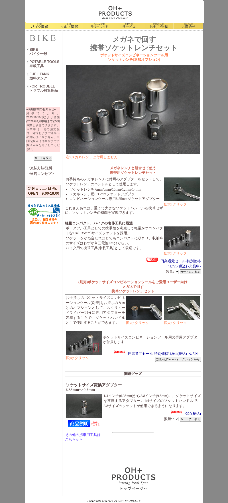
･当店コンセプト (41, 174)
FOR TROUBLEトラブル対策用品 (43, 88)
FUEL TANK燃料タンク (39, 76)
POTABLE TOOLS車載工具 (44, 64)
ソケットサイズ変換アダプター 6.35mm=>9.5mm (94, 387)
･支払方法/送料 (40, 168)
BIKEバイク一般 (38, 52)
